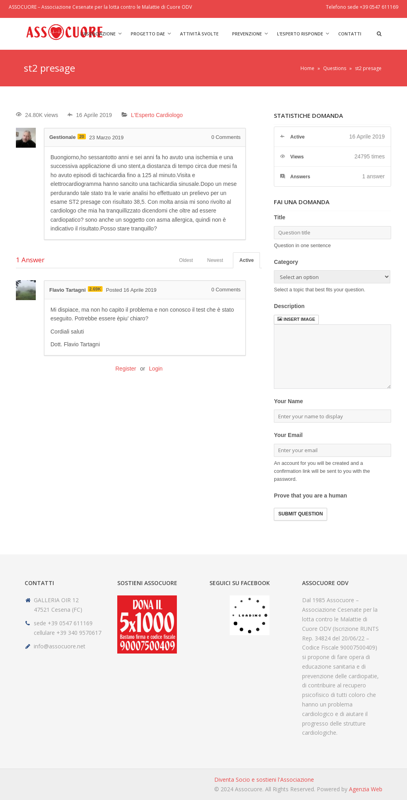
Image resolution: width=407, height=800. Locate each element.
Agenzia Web (365, 789)
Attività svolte (199, 34)
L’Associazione (98, 34)
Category (286, 262)
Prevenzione (247, 34)
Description (289, 306)
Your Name (288, 401)
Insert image (296, 319)
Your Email (288, 435)
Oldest (186, 260)
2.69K (95, 289)
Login (156, 368)
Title (279, 217)
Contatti (349, 34)
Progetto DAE (148, 34)
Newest (215, 260)
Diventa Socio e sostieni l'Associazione (264, 779)
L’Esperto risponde (300, 34)
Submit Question (300, 514)
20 (81, 136)
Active (246, 260)
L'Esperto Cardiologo (157, 115)
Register (125, 368)
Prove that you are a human (310, 495)
